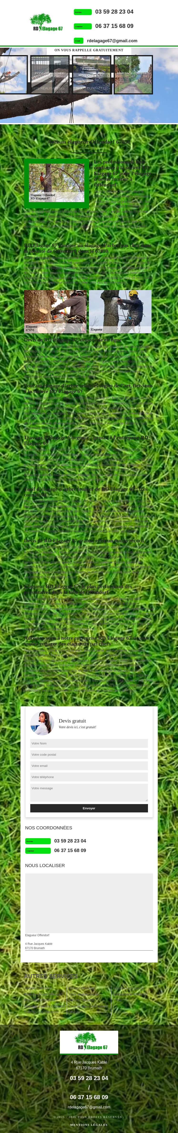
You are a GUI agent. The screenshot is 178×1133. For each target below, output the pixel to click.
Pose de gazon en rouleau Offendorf (87, 1009)
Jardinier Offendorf (38, 988)
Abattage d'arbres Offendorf (44, 1006)
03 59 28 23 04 (114, 11)
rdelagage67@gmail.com (112, 40)
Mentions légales (89, 1125)
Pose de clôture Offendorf (43, 994)
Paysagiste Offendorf (39, 1000)
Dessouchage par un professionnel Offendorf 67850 (130, 994)
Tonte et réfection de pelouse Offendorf (83, 997)
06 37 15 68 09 (114, 26)
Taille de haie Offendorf (41, 1012)
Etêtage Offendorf (81, 988)
